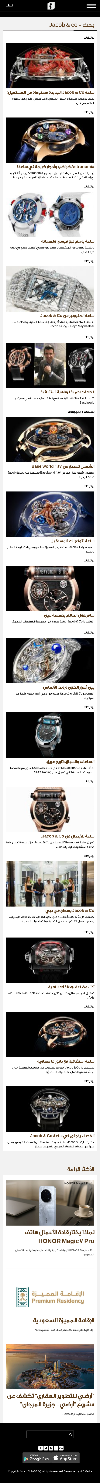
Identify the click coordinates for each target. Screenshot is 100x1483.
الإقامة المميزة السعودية (63, 1320)
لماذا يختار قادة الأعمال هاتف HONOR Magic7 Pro (59, 1237)
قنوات (8, 5)
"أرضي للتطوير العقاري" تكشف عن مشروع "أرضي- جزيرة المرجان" (50, 1400)
